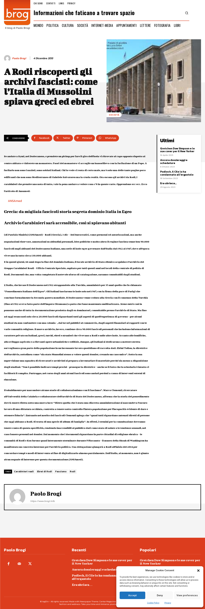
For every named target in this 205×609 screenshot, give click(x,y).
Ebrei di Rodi (44, 471)
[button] (198, 570)
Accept (132, 595)
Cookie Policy (153, 603)
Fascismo (61, 471)
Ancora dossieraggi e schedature (173, 161)
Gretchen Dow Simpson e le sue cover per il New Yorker (177, 149)
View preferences (187, 595)
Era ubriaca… (168, 183)
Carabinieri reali (24, 471)
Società (114, 114)
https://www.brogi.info (42, 501)
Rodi (72, 471)
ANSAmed (15, 201)
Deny (160, 595)
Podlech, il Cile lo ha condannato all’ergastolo (176, 173)
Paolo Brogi (19, 58)
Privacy (167, 603)
